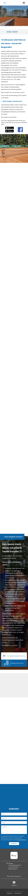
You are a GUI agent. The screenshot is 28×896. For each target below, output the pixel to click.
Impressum (10, 893)
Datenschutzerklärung (21, 839)
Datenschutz (18, 893)
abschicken (14, 843)
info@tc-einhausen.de (15, 876)
